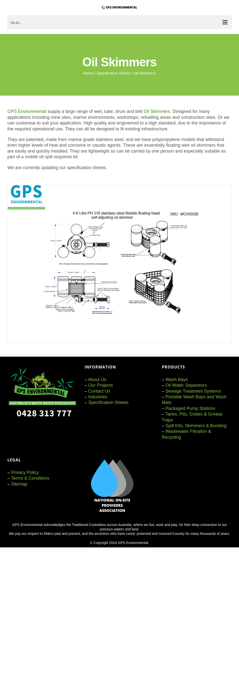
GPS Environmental (26, 111)
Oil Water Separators (186, 385)
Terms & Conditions (30, 478)
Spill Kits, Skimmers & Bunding (196, 425)
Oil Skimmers (157, 111)
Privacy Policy (25, 472)
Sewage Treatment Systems (193, 391)
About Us (97, 379)
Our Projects (100, 385)
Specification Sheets (108, 402)
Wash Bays (177, 379)
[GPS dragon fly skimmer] (119, 187)
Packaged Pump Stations (190, 408)
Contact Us (99, 391)
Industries (97, 396)
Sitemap (19, 484)
